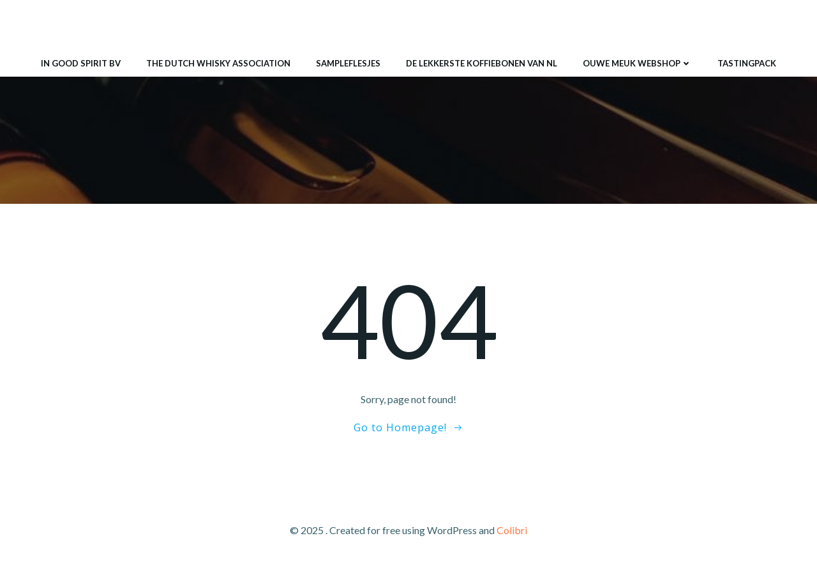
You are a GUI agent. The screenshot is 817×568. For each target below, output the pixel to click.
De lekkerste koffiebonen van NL (481, 63)
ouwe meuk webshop (637, 63)
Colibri (512, 530)
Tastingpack (746, 63)
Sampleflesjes (348, 63)
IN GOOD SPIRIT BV (81, 63)
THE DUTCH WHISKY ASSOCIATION (218, 63)
